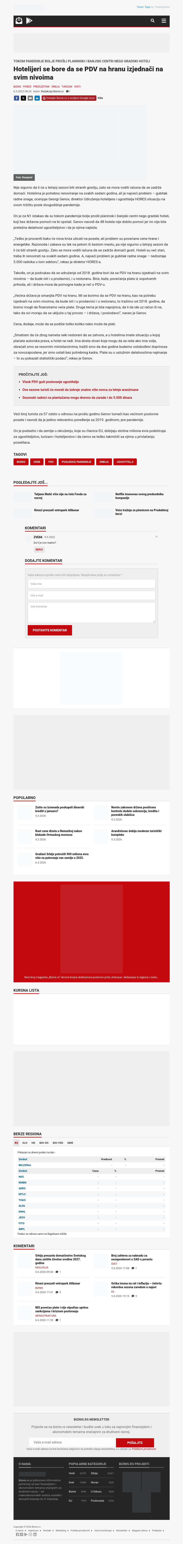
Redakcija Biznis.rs (52, 91)
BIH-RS (44, 1142)
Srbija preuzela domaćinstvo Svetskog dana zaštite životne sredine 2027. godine (60, 1259)
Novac (95, 1482)
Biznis (17, 86)
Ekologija (42, 1267)
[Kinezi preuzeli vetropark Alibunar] (25, 1288)
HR (33, 1142)
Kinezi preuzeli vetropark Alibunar (57, 1283)
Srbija (55, 86)
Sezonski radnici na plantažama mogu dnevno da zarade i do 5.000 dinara (77, 398)
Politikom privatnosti (144, 1448)
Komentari (35, 528)
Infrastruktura (45, 1315)
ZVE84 (38, 537)
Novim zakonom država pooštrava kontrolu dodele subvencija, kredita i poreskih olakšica (135, 811)
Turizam (67, 86)
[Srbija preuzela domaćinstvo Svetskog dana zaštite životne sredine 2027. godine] (25, 1260)
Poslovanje (97, 1500)
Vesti (77, 86)
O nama (20, 1530)
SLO (24, 1142)
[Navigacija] (164, 21)
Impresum (33, 1530)
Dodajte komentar (43, 561)
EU (113, 1291)
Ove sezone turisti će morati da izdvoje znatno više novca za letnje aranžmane (80, 390)
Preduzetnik (41, 86)
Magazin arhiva (139, 1530)
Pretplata (156, 1530)
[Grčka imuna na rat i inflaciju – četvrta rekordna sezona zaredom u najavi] (101, 1288)
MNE (70, 1142)
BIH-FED (58, 1142)
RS (16, 1142)
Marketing (61, 1530)
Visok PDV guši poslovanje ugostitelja (50, 382)
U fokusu (96, 1491)
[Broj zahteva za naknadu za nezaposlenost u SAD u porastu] (101, 1260)
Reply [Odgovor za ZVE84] (39, 549)
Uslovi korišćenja (103, 1530)
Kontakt (47, 1530)
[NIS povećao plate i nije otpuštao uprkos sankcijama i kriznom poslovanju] (25, 1312)
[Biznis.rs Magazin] (91, 928)
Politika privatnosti (80, 1530)
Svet (114, 1263)
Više (100, 98)
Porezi (27, 86)
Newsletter (121, 1530)
